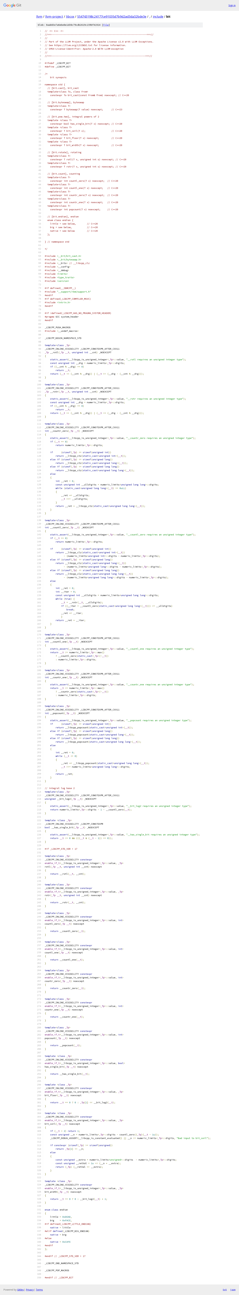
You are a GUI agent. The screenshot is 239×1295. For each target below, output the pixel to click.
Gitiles (20, 1289)
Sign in (232, 5)
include (158, 16)
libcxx (70, 16)
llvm (39, 16)
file (106, 24)
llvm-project (54, 16)
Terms (39, 1289)
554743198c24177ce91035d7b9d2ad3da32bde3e (111, 16)
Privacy (30, 1289)
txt (225, 1289)
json (233, 1289)
